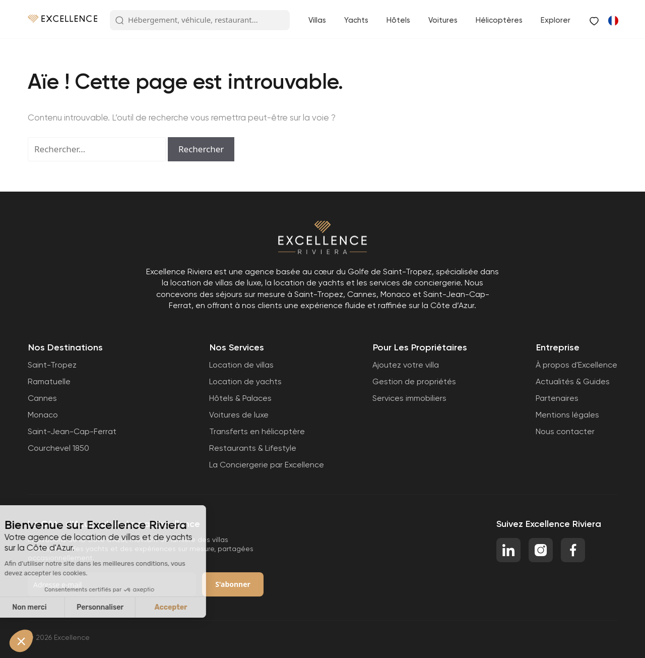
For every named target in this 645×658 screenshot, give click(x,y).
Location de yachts (245, 381)
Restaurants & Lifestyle (252, 448)
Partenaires (557, 398)
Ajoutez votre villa (405, 365)
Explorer (555, 20)
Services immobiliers (409, 398)
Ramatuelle (49, 381)
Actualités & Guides (573, 381)
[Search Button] (119, 20)
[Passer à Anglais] (612, 20)
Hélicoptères (499, 20)
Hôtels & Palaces (240, 398)
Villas (317, 20)
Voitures (443, 20)
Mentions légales (567, 415)
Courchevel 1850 (58, 448)
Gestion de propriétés (414, 381)
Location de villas (241, 365)
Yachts (356, 20)
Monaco (43, 415)
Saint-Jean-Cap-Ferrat (72, 431)
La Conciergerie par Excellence (266, 464)
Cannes (42, 398)
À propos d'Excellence (576, 365)
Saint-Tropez (52, 365)
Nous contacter (565, 431)
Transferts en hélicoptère (257, 431)
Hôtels (398, 20)
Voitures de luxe (239, 415)
